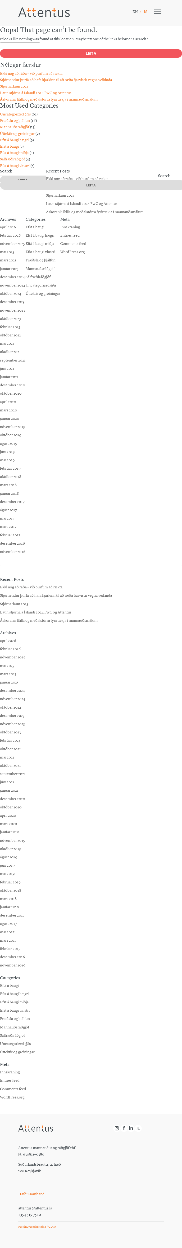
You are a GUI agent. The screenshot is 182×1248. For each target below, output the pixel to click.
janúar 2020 (9, 832)
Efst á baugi (9, 146)
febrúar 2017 (10, 948)
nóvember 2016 (12, 965)
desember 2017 (12, 915)
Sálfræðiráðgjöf (12, 159)
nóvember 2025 (12, 657)
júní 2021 (7, 782)
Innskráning (10, 1072)
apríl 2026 (8, 640)
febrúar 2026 (10, 649)
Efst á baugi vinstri (15, 165)
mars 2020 (8, 823)
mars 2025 (8, 674)
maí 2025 (7, 665)
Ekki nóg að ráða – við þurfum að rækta (31, 73)
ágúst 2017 (8, 923)
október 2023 (10, 732)
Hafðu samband (31, 1194)
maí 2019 (7, 873)
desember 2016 (12, 957)
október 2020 (11, 807)
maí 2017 (7, 932)
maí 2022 (7, 757)
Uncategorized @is (15, 114)
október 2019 (10, 849)
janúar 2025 (9, 682)
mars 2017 (8, 940)
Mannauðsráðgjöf (14, 127)
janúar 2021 (9, 790)
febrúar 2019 (10, 882)
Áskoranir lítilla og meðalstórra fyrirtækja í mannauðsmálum (49, 99)
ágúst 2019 (8, 857)
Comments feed (13, 1089)
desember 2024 (12, 690)
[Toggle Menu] (157, 11)
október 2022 (10, 749)
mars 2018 (8, 898)
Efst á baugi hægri (14, 140)
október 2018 (10, 890)
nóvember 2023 (12, 724)
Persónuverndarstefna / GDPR (37, 1226)
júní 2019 (7, 865)
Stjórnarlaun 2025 (14, 86)
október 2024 (10, 707)
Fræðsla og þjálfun (15, 120)
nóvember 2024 (12, 699)
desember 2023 (12, 715)
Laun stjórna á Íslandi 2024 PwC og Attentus (36, 93)
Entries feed (9, 1080)
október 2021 (10, 765)
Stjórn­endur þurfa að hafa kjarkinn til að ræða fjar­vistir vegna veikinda (56, 80)
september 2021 (13, 774)
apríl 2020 (8, 815)
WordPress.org (12, 1097)
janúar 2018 (9, 907)
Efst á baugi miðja (14, 152)
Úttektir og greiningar (17, 133)
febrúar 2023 (10, 740)
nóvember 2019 (12, 840)
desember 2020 (12, 799)
